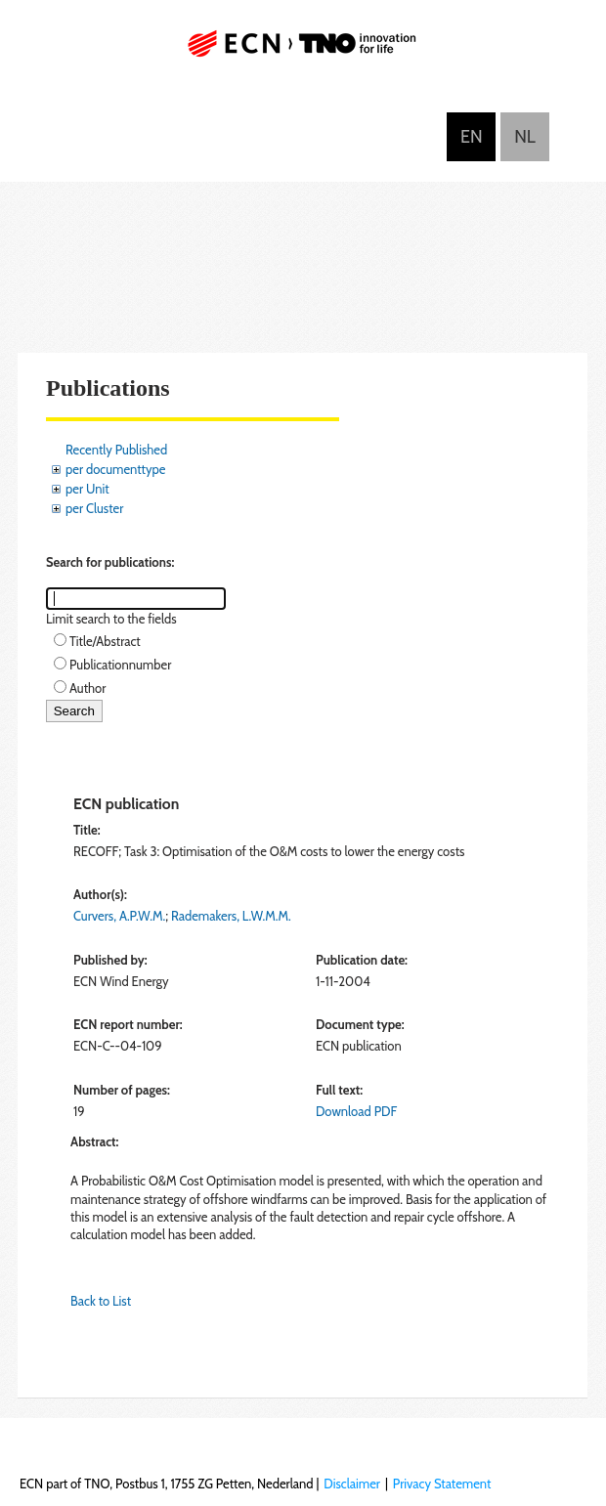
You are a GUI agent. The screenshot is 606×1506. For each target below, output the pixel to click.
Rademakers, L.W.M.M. (231, 916)
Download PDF (356, 1111)
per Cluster (94, 508)
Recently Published (116, 449)
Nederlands (524, 136)
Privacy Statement (442, 1483)
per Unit (87, 488)
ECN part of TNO (303, 51)
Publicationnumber (120, 664)
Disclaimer (352, 1483)
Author (87, 688)
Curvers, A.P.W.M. (119, 916)
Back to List (100, 1301)
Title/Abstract (105, 641)
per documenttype (115, 469)
